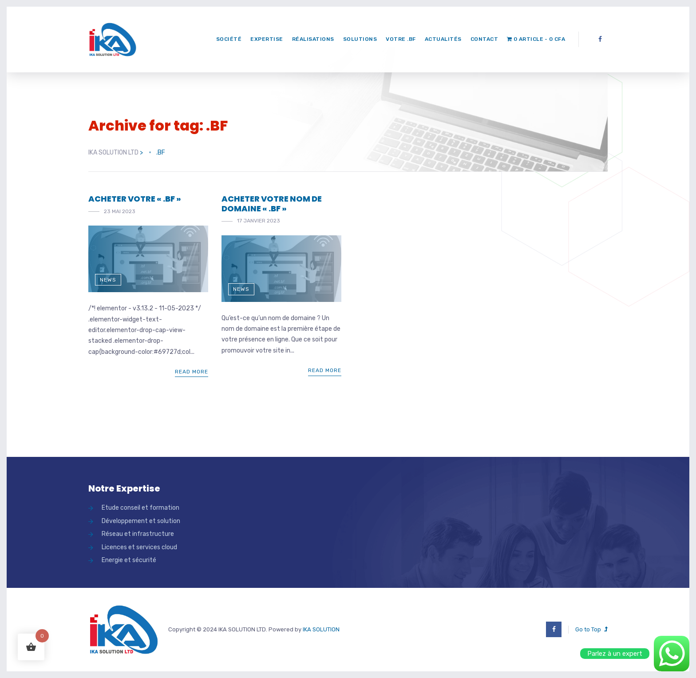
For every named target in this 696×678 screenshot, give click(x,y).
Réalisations (313, 39)
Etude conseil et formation (140, 507)
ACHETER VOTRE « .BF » (134, 198)
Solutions (360, 39)
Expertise (266, 39)
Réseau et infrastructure (138, 534)
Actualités (443, 39)
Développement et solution (141, 521)
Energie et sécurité (129, 560)
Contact (484, 39)
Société (229, 39)
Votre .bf (401, 39)
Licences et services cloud (139, 547)
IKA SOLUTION (321, 629)
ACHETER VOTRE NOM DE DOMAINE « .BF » (271, 203)
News (108, 280)
